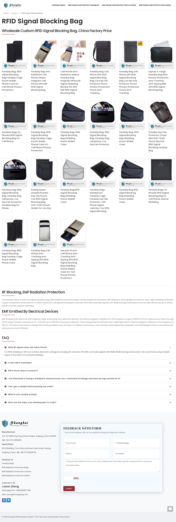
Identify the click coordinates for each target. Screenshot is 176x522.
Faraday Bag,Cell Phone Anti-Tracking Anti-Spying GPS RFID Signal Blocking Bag (40, 258)
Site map (43, 517)
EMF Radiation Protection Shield (155, 5)
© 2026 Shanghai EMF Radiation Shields (17, 517)
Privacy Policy (64, 517)
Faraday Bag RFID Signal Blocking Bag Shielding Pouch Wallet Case (128, 195)
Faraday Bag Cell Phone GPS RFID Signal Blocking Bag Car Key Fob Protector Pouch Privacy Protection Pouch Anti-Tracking (100, 82)
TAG (36, 517)
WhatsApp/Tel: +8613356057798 (16, 490)
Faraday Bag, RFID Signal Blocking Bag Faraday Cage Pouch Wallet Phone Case (12, 256)
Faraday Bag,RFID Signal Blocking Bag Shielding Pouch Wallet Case (70, 195)
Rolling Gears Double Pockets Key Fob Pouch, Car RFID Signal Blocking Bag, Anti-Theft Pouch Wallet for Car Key (41, 199)
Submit (69, 488)
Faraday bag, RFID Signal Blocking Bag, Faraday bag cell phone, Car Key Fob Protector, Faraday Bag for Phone (12, 199)
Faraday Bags (57, 5)
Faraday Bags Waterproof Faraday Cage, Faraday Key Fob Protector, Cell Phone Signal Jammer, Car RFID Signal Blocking (99, 200)
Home (6, 13)
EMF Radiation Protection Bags (82, 5)
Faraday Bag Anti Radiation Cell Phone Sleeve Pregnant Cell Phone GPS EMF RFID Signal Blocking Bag (40, 80)
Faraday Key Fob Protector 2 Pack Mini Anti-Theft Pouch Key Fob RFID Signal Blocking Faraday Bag (158, 141)
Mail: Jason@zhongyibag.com (15, 494)
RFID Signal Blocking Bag (32, 13)
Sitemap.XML (53, 517)
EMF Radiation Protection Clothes (118, 5)
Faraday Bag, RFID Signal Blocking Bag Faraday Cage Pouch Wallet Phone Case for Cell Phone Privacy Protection (12, 80)
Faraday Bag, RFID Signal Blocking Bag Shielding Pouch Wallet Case (70, 138)
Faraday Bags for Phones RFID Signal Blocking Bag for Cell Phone (12, 137)
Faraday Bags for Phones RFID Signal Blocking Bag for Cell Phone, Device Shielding (159, 195)
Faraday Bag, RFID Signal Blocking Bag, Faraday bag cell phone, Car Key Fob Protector (99, 138)
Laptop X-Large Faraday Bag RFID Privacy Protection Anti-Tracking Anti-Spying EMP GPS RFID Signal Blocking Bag (158, 80)
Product (15, 13)
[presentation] (102, 480)
